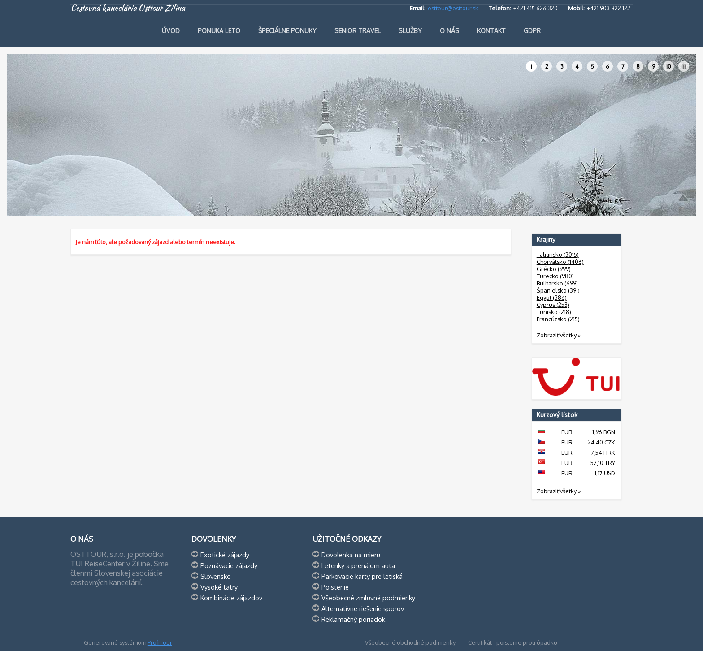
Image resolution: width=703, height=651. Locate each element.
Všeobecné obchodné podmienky (410, 642)
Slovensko (215, 576)
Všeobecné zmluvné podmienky (368, 598)
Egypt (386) (552, 297)
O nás (449, 30)
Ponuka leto (219, 30)
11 (684, 66)
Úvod (171, 30)
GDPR (532, 30)
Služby (410, 30)
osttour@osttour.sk (453, 8)
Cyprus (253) (553, 304)
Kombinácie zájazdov (231, 598)
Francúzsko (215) (558, 319)
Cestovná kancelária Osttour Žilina (127, 8)
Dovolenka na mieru (350, 555)
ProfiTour (160, 642)
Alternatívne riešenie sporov (362, 608)
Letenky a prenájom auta (358, 565)
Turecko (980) (555, 276)
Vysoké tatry (219, 587)
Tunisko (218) (554, 311)
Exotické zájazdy (224, 555)
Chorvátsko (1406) (560, 261)
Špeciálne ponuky (287, 30)
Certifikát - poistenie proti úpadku (512, 642)
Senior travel (357, 30)
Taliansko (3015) (558, 254)
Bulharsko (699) (557, 283)
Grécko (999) (554, 268)
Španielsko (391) (558, 290)
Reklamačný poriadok (353, 619)
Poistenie (335, 587)
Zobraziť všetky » (559, 335)
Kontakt (491, 30)
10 (668, 66)
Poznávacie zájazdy (228, 565)
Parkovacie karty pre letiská (362, 576)
